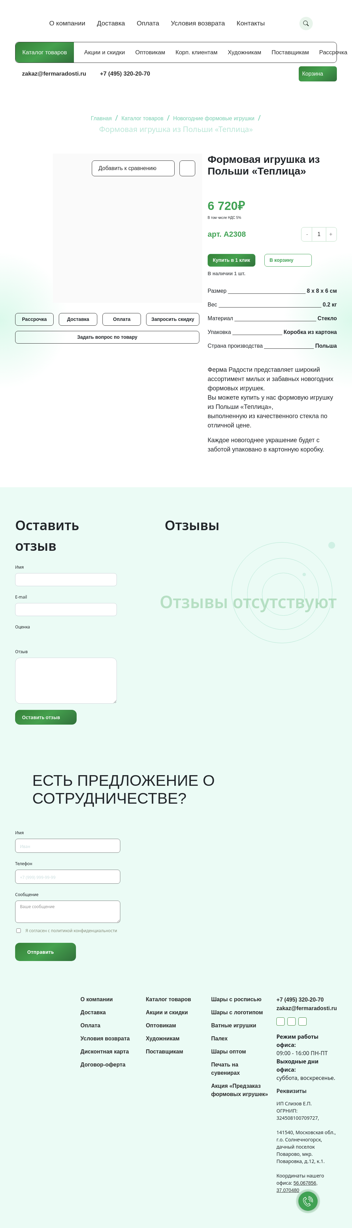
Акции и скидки (104, 52)
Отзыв (21, 652)
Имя (19, 567)
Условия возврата (198, 23)
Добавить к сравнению (127, 168)
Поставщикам (290, 52)
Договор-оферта (102, 1065)
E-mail (21, 597)
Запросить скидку (172, 319)
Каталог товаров (44, 52)
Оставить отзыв (41, 717)
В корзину (282, 260)
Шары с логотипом (237, 1012)
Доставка (111, 23)
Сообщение (26, 894)
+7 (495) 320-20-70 (125, 73)
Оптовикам (150, 52)
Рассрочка (333, 52)
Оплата (148, 23)
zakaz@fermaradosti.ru (54, 73)
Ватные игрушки (233, 1025)
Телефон (23, 864)
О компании (67, 23)
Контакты (250, 23)
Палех (219, 1038)
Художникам (244, 52)
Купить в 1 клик (231, 260)
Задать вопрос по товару (107, 337)
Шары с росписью (236, 999)
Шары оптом (228, 1051)
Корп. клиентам (197, 52)
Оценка (22, 627)
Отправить (40, 952)
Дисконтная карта (104, 1051)
